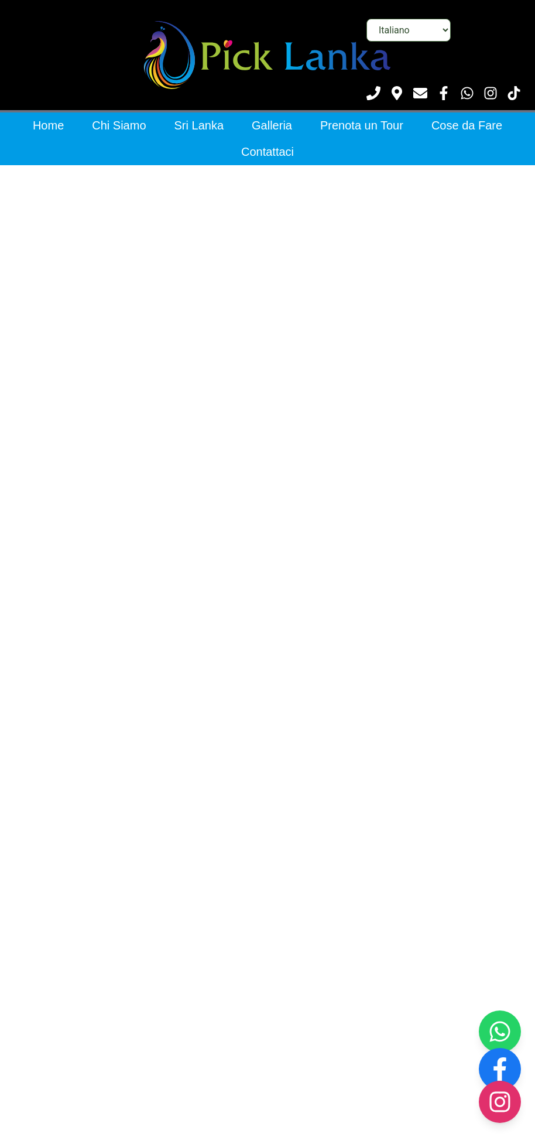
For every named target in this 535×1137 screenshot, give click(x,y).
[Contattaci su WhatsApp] (467, 93)
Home (48, 125)
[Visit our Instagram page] (500, 1102)
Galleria (272, 125)
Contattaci (267, 151)
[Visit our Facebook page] (500, 1069)
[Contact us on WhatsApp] (500, 1031)
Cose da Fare (466, 125)
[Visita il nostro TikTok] (514, 93)
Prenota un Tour (361, 125)
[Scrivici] (420, 93)
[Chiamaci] (373, 93)
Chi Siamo (119, 125)
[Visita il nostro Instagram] (490, 93)
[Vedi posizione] (397, 93)
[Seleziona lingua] (408, 30)
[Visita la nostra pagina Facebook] (444, 93)
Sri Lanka (199, 125)
